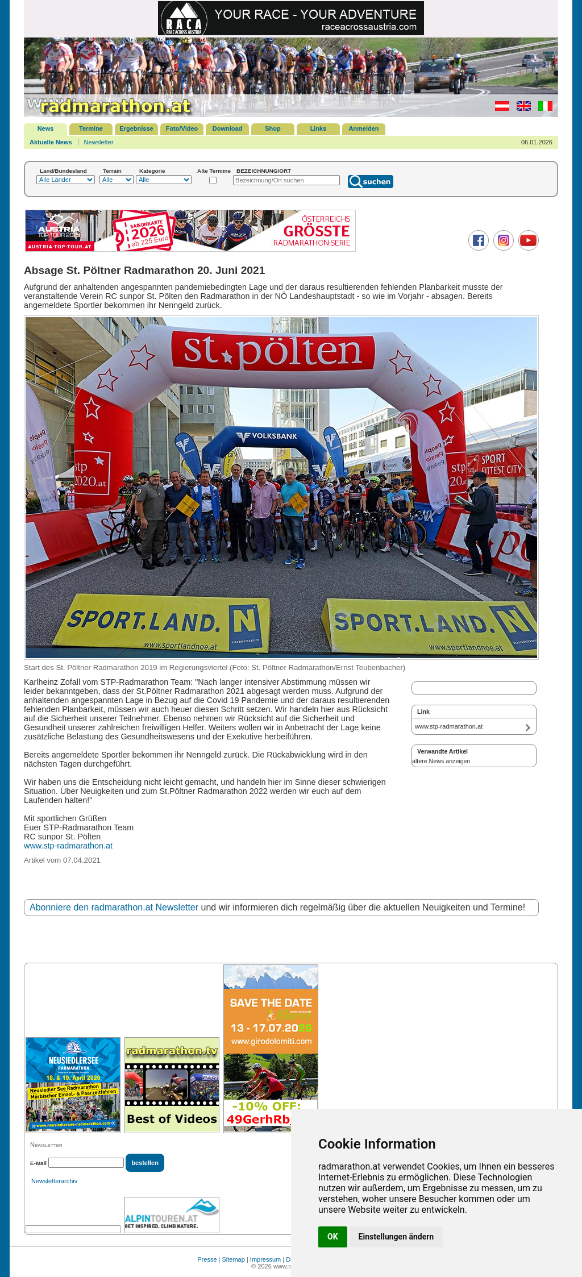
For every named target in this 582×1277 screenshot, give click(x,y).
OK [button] (332, 1236)
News (46, 128)
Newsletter (99, 142)
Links (318, 128)
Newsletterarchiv (54, 1181)
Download (228, 128)
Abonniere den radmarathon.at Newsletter (114, 907)
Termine (91, 128)
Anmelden (363, 128)
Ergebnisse (136, 128)
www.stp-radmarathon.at (68, 845)
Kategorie (152, 171)
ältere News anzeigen (441, 761)
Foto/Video (182, 128)
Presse (207, 1259)
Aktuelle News (51, 142)
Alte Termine (214, 171)
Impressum (265, 1259)
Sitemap (233, 1259)
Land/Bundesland (63, 171)
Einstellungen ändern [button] (396, 1236)
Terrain (112, 171)
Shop (273, 128)
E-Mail (38, 1163)
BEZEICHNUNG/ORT (263, 171)
